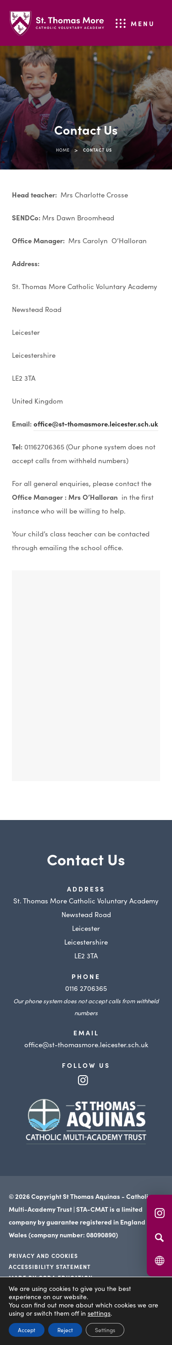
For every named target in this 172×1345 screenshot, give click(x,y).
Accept (26, 1330)
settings (99, 1313)
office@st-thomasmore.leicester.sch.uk (95, 423)
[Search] (159, 1237)
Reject (65, 1330)
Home (63, 150)
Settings (105, 1330)
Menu (143, 23)
